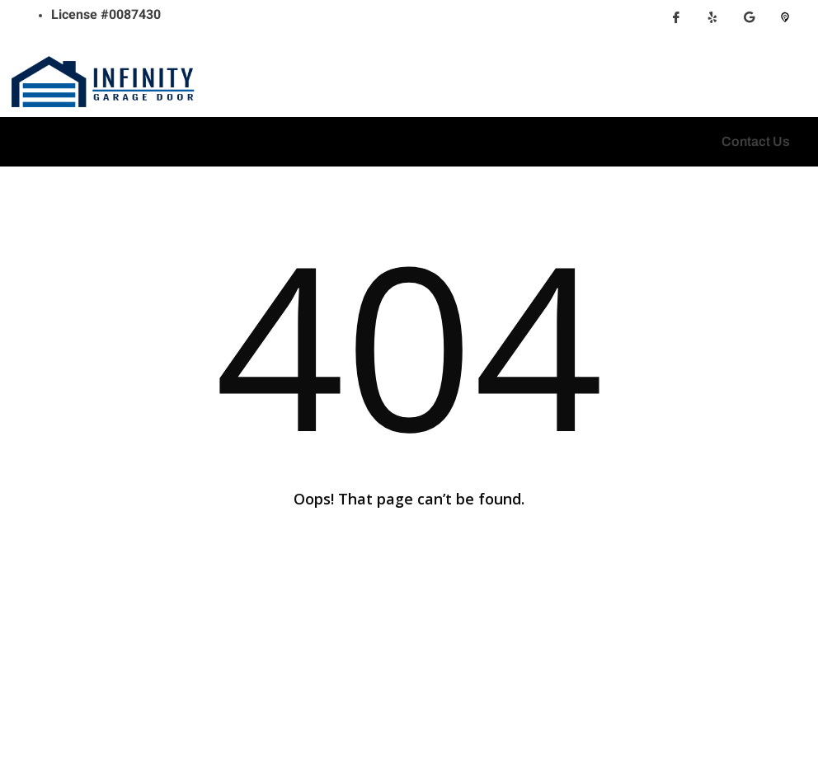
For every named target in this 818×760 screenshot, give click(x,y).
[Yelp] (712, 24)
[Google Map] (748, 24)
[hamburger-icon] (26, 142)
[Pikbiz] (785, 24)
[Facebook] (676, 24)
